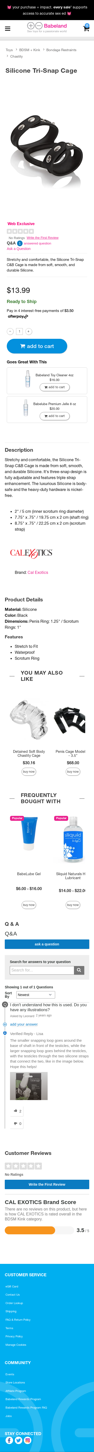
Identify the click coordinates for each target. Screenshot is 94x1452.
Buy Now (29, 771)
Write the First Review (43, 238)
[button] (29, 1086)
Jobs (9, 1416)
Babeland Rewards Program (23, 1399)
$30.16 (29, 762)
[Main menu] (8, 28)
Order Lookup (14, 1303)
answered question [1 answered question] (37, 243)
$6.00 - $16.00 (29, 888)
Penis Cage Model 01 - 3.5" (73, 753)
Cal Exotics (38, 572)
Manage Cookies (16, 1345)
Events (10, 1374)
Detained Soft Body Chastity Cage (29, 753)
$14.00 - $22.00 (73, 890)
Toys (9, 50)
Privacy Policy (14, 1336)
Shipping (11, 1311)
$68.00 (73, 762)
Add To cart (37, 346)
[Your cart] (86, 28)
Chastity (16, 56)
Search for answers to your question (40, 962)
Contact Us (13, 1294)
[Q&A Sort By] (35, 995)
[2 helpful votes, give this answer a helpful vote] (16, 1111)
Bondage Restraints (61, 50)
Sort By (8, 994)
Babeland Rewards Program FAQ (26, 1407)
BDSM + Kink (29, 50)
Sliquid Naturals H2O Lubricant (73, 876)
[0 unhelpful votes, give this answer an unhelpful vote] (16, 1124)
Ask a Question (19, 249)
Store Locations (15, 1382)
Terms (9, 1328)
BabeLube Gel (29, 874)
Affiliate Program (16, 1391)
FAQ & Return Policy (18, 1319)
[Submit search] (79, 970)
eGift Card (12, 1286)
